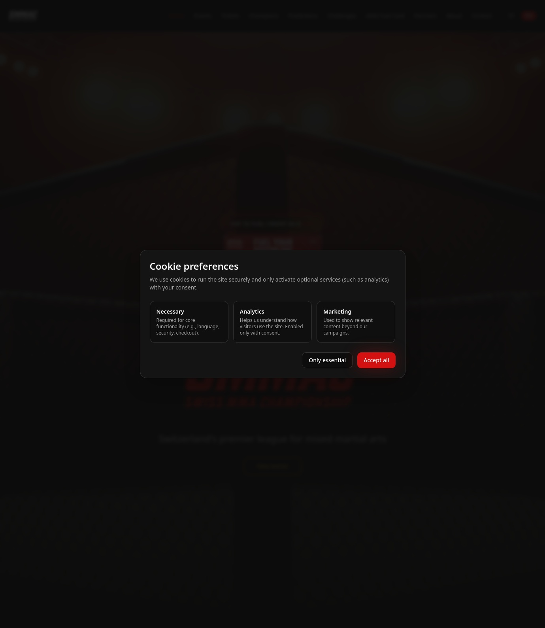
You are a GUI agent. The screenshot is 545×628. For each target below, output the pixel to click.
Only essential (327, 360)
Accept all (376, 360)
